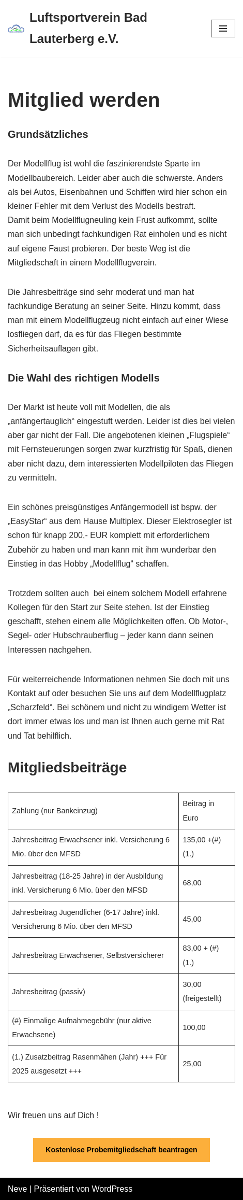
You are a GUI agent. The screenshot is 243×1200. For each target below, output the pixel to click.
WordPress (112, 1188)
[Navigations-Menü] (223, 28)
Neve (17, 1188)
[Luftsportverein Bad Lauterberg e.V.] (101, 28)
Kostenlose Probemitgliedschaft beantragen (121, 1150)
